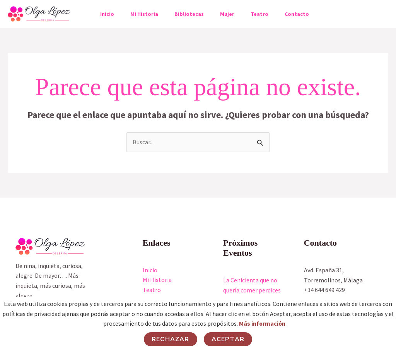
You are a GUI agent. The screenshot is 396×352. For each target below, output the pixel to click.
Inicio (108, 13)
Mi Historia (148, 13)
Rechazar (170, 339)
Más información (262, 323)
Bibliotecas (195, 13)
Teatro (270, 13)
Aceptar (228, 339)
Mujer (235, 13)
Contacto (309, 13)
